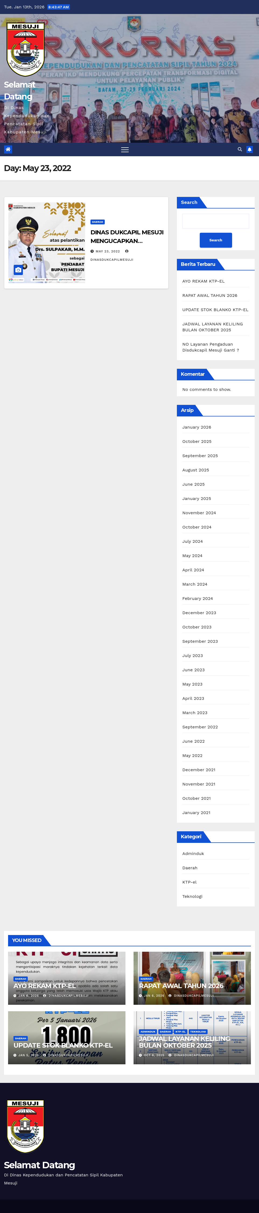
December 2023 (199, 612)
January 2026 (196, 427)
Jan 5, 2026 (29, 1055)
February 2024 (197, 598)
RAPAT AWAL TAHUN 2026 (209, 295)
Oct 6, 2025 (154, 1055)
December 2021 (198, 769)
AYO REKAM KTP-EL (203, 281)
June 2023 (193, 669)
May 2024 (192, 555)
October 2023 (196, 627)
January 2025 (196, 498)
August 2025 (195, 469)
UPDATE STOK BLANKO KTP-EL (215, 309)
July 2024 (192, 541)
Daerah (97, 221)
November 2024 (199, 512)
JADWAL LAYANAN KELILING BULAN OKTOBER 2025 (184, 1042)
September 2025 (200, 455)
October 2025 (196, 441)
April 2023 (193, 698)
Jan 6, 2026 (29, 995)
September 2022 (200, 726)
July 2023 (192, 655)
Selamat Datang (39, 1165)
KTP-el (189, 882)
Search (189, 202)
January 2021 (196, 812)
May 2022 (192, 755)
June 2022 (193, 741)
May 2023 (192, 684)
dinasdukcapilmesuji (66, 995)
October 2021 (196, 798)
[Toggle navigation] (125, 149)
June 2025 (193, 484)
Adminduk (193, 853)
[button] (240, 149)
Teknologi (192, 896)
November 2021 (198, 784)
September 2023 (200, 641)
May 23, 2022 (108, 251)
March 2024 (194, 584)
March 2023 (194, 712)
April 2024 (193, 569)
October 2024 (196, 527)
